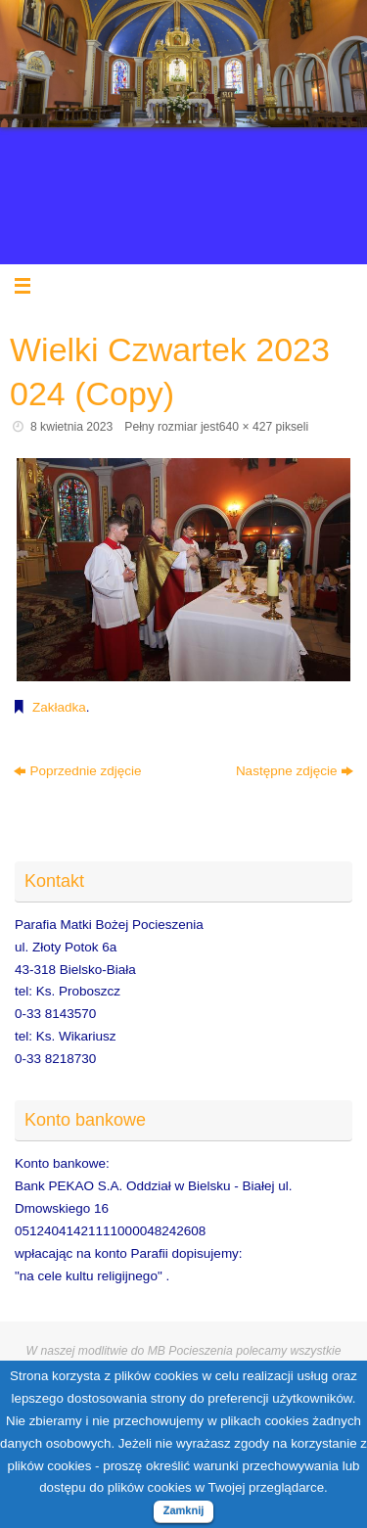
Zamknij (184, 1510)
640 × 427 (245, 427)
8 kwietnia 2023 (71, 427)
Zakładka (59, 707)
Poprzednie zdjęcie (78, 771)
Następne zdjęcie (295, 771)
